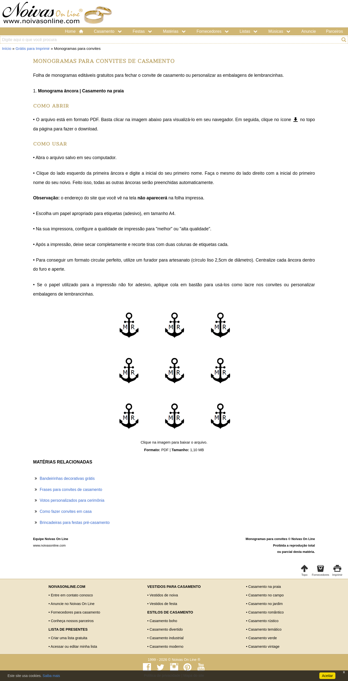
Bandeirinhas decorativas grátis (67, 478)
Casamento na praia (264, 587)
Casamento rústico (263, 621)
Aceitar (327, 676)
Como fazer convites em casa (66, 511)
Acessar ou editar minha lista (74, 646)
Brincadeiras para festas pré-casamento (75, 522)
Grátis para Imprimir (33, 48)
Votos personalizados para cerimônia (72, 500)
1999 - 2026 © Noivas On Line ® (174, 660)
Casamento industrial (166, 638)
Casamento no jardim (265, 604)
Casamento (108, 31)
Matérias (175, 31)
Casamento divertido (166, 629)
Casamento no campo (266, 595)
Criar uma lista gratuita (69, 638)
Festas (143, 31)
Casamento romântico (266, 612)
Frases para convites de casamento (71, 489)
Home (74, 31)
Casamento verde (262, 638)
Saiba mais (51, 676)
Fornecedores (213, 31)
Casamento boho (163, 621)
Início (6, 48)
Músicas (279, 31)
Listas (249, 31)
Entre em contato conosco (72, 595)
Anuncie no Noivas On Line (72, 604)
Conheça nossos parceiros (72, 621)
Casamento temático (265, 629)
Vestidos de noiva (163, 595)
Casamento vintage (264, 646)
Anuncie (308, 31)
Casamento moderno (166, 646)
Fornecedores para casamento (75, 612)
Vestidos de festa (163, 604)
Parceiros (334, 31)
